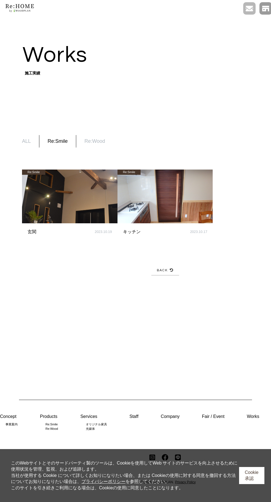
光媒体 (90, 428)
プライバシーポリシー (103, 481)
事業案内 (12, 424)
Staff (133, 416)
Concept (8, 416)
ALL (26, 141)
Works (253, 416)
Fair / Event (213, 416)
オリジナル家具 (96, 424)
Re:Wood (94, 141)
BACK (165, 270)
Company (170, 416)
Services (88, 416)
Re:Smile (58, 141)
